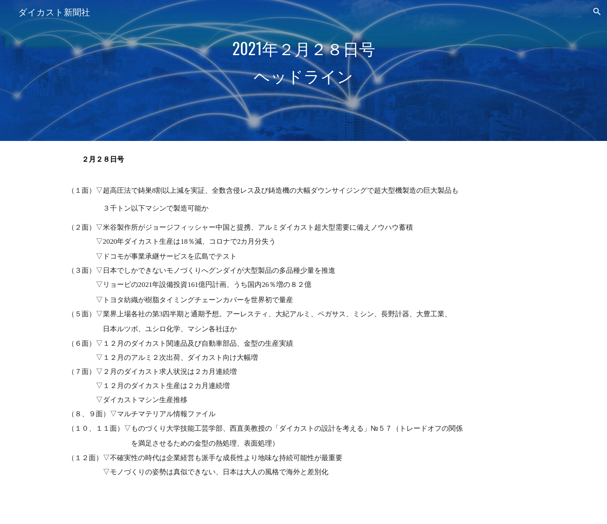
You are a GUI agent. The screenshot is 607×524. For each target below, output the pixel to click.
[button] (597, 12)
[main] (303, 70)
